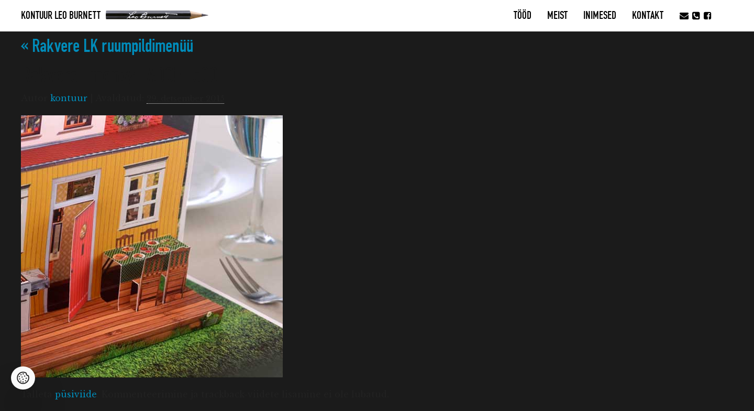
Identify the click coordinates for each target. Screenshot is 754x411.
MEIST (557, 15)
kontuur (68, 98)
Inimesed (599, 15)
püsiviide (76, 394)
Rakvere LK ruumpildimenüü (107, 46)
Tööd (522, 15)
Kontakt (647, 15)
